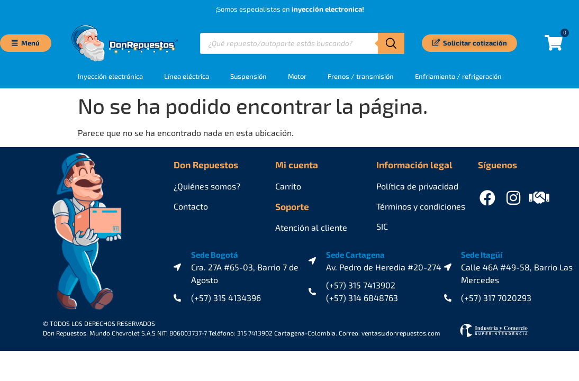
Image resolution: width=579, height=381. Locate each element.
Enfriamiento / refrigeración (458, 76)
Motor (297, 76)
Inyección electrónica (110, 76)
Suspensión (248, 76)
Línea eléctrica (186, 76)
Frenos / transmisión (361, 76)
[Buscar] (391, 43)
